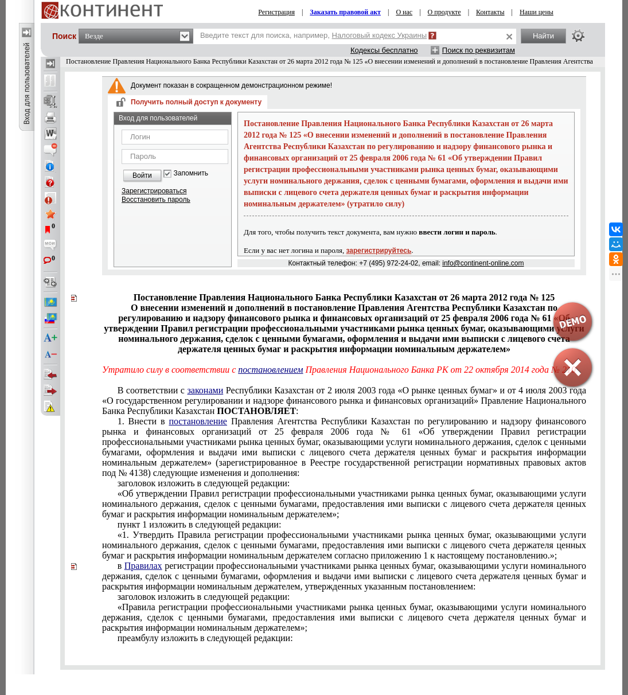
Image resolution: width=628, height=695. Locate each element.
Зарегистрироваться (154, 191)
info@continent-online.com (483, 263)
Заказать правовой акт (345, 12)
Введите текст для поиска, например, (313, 35)
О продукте (444, 12)
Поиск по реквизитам (478, 50)
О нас (404, 12)
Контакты (490, 12)
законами (205, 390)
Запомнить (191, 173)
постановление (198, 421)
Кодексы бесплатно (384, 50)
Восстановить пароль (156, 200)
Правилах (143, 566)
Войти (142, 175)
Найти (543, 36)
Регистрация (276, 12)
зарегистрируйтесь (379, 251)
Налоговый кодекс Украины (379, 35)
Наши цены (536, 12)
